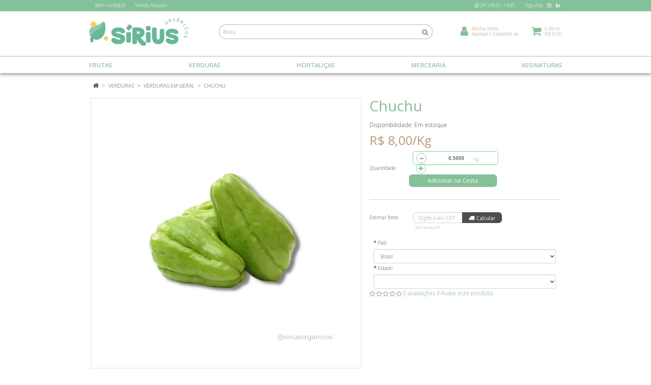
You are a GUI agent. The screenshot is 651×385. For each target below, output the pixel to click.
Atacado (151, 5)
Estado (385, 268)
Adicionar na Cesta (456, 180)
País (382, 242)
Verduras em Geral (169, 85)
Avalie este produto (467, 293)
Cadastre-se (505, 35)
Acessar (480, 35)
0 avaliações (419, 293)
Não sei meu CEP (428, 227)
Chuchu (214, 85)
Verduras (121, 85)
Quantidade (383, 168)
